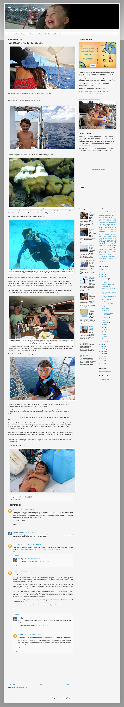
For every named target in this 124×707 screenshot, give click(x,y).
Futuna (114, 226)
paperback (99, 76)
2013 (102, 349)
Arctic (52, 213)
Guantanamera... (106, 308)
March (104, 336)
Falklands (113, 224)
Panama (113, 240)
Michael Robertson (18, 545)
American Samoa (103, 213)
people (113, 243)
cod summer (102, 222)
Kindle (91, 76)
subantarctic (102, 254)
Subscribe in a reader (105, 371)
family (100, 226)
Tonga (100, 258)
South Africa (112, 249)
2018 (102, 272)
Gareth (15, 510)
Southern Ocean (104, 253)
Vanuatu (100, 260)
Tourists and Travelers (92, 213)
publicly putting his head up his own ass (60, 285)
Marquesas (102, 231)
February (104, 339)
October (104, 320)
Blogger (69, 698)
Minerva (100, 234)
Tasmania (102, 256)
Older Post (69, 684)
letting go (113, 229)
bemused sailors (107, 217)
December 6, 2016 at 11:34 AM (32, 618)
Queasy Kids (92, 260)
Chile (114, 219)
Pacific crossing (104, 240)
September (105, 322)
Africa (100, 212)
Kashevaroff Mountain (92, 277)
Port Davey (92, 310)
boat (115, 217)
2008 (102, 361)
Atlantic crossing (112, 213)
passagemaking (111, 242)
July (103, 327)
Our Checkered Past (51, 34)
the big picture (16, 499)
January (104, 341)
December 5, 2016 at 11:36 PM (32, 558)
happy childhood (105, 227)
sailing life (110, 247)
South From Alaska (19, 34)
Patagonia (102, 243)
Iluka (108, 229)
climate (104, 221)
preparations (112, 245)
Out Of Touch (105, 311)
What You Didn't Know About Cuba (108, 285)
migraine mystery (111, 232)
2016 (102, 276)
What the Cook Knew (108, 260)
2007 (102, 363)
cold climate (109, 222)
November (105, 317)
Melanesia (101, 233)
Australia (110, 215)
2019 (102, 269)
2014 (102, 346)
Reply (14, 526)
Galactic (31, 34)
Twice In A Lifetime (26, 9)
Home (8, 34)
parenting (102, 242)
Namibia (107, 234)
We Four (39, 34)
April (103, 334)
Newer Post (12, 684)
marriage (113, 231)
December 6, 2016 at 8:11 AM (27, 572)
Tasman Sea (111, 254)
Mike (14, 532)
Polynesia (102, 245)
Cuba (104, 224)
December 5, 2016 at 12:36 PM (27, 532)
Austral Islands (103, 215)
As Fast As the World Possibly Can (107, 314)
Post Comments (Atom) (22, 687)
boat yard (102, 219)
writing (104, 261)
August (104, 324)
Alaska (106, 212)
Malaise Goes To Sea (108, 304)
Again (103, 306)
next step (107, 238)
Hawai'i (114, 227)
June (103, 329)
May (103, 332)
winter (58, 213)
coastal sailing (111, 221)
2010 (102, 356)
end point (108, 224)
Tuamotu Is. (112, 258)
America (113, 212)
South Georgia (112, 251)
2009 (102, 358)
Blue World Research (106, 379)
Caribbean (108, 219)
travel (105, 258)
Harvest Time (91, 294)
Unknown (15, 572)
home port (102, 229)
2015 (102, 344)
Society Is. (106, 249)
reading (101, 247)
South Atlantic (102, 251)
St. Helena (113, 252)
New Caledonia (108, 236)
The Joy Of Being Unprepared (106, 281)
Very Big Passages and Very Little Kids (91, 329)
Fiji (108, 226)
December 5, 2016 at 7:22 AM (26, 510)
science (101, 249)
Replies (17, 555)
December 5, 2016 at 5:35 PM (32, 545)
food (111, 226)
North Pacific (113, 238)
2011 (102, 353)
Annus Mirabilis (84, 343)
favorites (105, 226)
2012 (102, 351)
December (105, 279)
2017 (102, 274)
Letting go (91, 245)
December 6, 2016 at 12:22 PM (32, 634)
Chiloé (100, 221)
